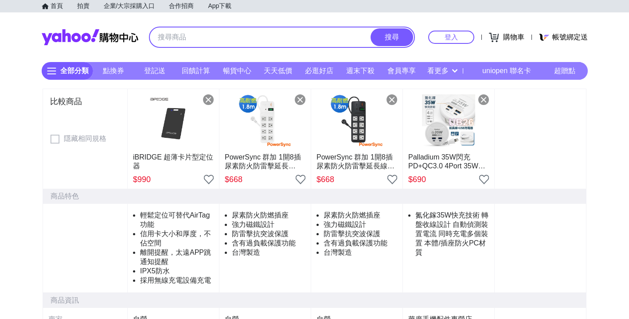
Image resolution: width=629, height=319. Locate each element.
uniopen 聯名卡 (500, 71)
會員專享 (401, 70)
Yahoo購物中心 (90, 37)
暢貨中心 (237, 70)
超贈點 (558, 71)
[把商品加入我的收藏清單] (209, 179)
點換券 (113, 70)
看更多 (442, 70)
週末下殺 (360, 70)
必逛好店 (319, 70)
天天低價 (278, 70)
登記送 (154, 70)
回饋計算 (195, 70)
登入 (451, 37)
